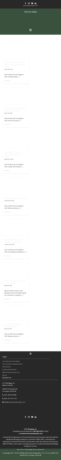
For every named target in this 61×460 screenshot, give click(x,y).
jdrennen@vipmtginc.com (30, 5)
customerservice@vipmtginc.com (31, 433)
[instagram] (29, 3)
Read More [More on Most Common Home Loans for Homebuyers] (7, 299)
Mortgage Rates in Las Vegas (15, 198)
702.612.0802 (30, 12)
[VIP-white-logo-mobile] (30, 15)
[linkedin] (35, 3)
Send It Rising (45, 453)
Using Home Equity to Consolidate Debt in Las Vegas (13, 154)
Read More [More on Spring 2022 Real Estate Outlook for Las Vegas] (7, 256)
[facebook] (25, 3)
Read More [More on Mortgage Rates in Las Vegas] (7, 212)
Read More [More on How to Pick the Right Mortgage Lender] (7, 340)
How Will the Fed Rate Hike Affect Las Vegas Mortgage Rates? (14, 64)
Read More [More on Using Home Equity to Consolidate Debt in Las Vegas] (7, 170)
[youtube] (32, 3)
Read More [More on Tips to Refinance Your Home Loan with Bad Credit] (7, 124)
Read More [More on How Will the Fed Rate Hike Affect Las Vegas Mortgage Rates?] (7, 80)
